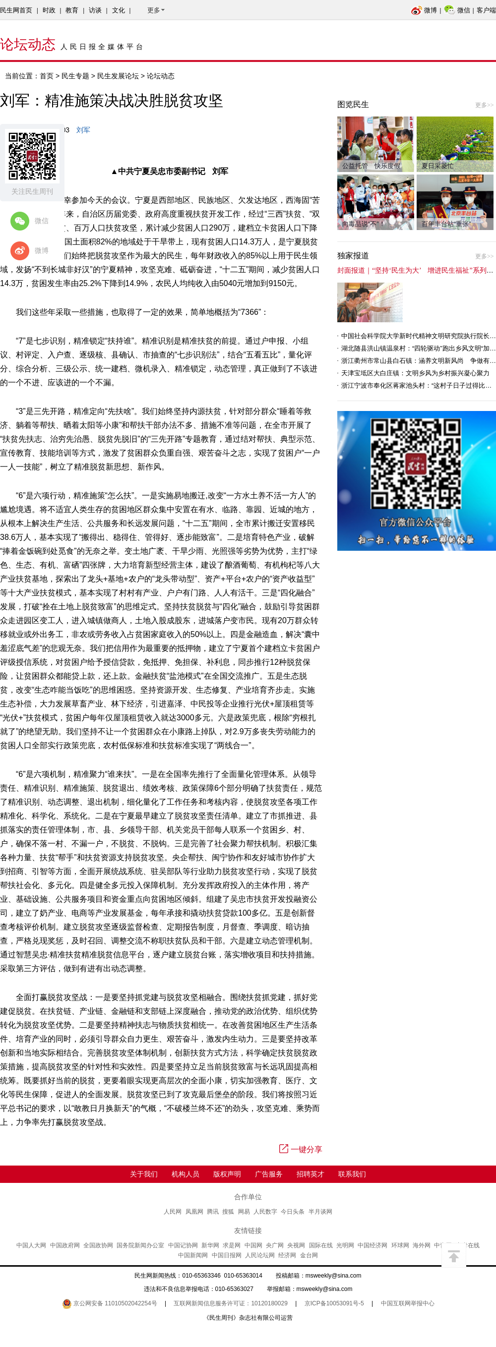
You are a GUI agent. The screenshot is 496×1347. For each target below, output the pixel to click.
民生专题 (75, 76)
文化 (118, 10)
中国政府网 (65, 1245)
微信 (457, 10)
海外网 (422, 1245)
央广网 (275, 1245)
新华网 (210, 1245)
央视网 (296, 1245)
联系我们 (352, 1174)
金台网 (309, 1255)
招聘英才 (310, 1174)
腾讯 (213, 1211)
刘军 (83, 130)
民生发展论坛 (118, 76)
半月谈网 (320, 1211)
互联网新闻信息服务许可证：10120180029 (230, 1303)
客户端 (486, 10)
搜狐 (228, 1211)
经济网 (287, 1255)
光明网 (345, 1245)
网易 (244, 1211)
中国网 (253, 1245)
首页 (47, 76)
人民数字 (265, 1211)
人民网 (173, 1211)
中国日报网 (227, 1255)
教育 (71, 10)
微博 (424, 10)
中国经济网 (372, 1245)
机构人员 (185, 1174)
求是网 (232, 1245)
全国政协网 (98, 1245)
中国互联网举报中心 (407, 1303)
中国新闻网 (193, 1255)
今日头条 (293, 1211)
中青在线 (468, 1245)
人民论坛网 (260, 1255)
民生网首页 (16, 10)
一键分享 (300, 1149)
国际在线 (321, 1245)
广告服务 (269, 1174)
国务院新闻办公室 (140, 1245)
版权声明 (227, 1174)
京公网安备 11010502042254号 (109, 1303)
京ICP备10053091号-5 (334, 1303)
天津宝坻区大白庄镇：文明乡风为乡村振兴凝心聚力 (415, 373)
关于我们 (144, 1174)
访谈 (95, 10)
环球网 (400, 1245)
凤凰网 (194, 1211)
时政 (49, 10)
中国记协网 (183, 1245)
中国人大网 (31, 1245)
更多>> (484, 105)
